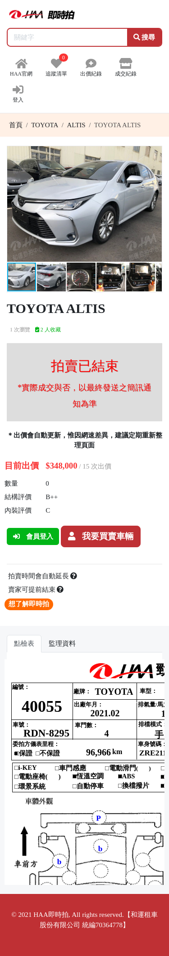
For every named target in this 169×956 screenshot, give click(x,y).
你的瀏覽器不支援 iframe (84, 772)
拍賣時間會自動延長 (43, 576)
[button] (153, 154)
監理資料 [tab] (62, 643)
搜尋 (144, 37)
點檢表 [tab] (24, 643)
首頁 (16, 125)
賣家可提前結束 (36, 589)
